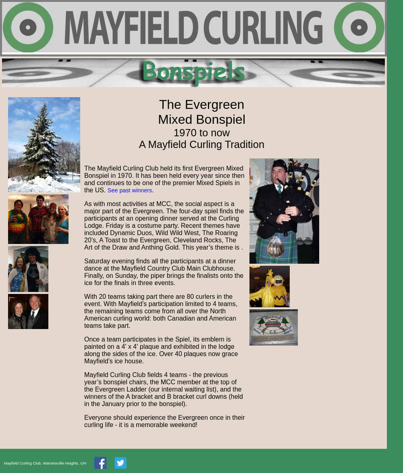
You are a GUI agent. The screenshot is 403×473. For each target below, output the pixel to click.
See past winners (130, 190)
